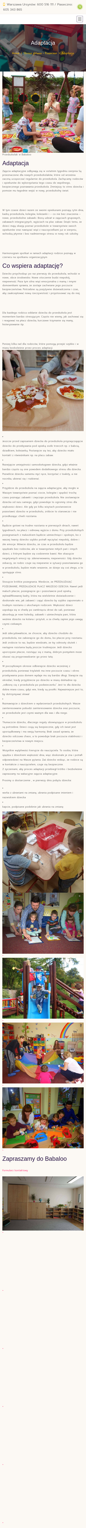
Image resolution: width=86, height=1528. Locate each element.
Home (15, 53)
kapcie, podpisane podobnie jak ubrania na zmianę (32, 807)
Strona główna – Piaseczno (40, 53)
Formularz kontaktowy (15, 1170)
